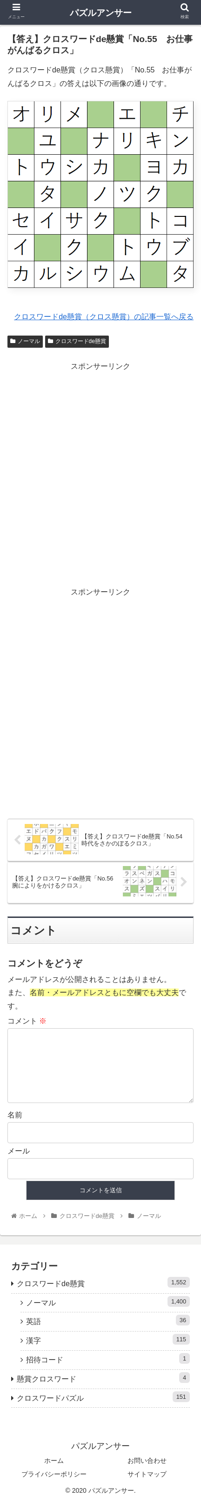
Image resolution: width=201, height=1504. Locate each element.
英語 (108, 1320)
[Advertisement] (100, 474)
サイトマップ (147, 1474)
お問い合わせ (147, 1460)
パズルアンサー (101, 13)
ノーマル (25, 341)
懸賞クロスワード (103, 1377)
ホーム (54, 1460)
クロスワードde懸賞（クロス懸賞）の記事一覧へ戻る (104, 317)
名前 (14, 1115)
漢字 (108, 1339)
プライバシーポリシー (54, 1474)
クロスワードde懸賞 (77, 341)
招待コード (108, 1358)
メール (18, 1151)
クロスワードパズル (103, 1396)
